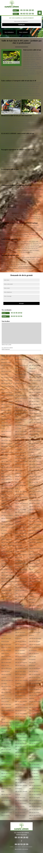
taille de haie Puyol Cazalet (20, 379)
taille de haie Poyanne (21, 398)
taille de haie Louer (20, 692)
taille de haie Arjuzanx (35, 791)
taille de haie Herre (20, 812)
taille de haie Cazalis (34, 518)
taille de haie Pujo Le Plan (20, 385)
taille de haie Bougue (34, 641)
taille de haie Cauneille (35, 524)
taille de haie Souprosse (7, 488)
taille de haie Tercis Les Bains (7, 472)
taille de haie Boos (34, 653)
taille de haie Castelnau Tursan (35, 544)
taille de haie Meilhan (20, 620)
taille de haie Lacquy (20, 764)
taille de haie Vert (5, 437)
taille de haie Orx (19, 494)
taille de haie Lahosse (21, 749)
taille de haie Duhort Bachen (34, 472)
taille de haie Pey (19, 455)
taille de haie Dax (33, 482)
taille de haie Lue (19, 677)
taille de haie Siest (6, 521)
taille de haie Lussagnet (21, 668)
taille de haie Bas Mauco (33, 736)
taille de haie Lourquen (21, 689)
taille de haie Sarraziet (7, 572)
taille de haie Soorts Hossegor (6, 511)
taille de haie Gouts (34, 386)
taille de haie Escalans (35, 464)
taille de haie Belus (34, 707)
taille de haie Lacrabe (20, 761)
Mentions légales (21, 849)
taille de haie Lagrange (21, 752)
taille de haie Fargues (34, 440)
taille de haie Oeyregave (18, 520)
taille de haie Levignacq (21, 707)
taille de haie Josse (20, 797)
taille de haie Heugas (20, 809)
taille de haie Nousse (20, 524)
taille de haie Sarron (6, 569)
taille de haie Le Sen (6, 539)
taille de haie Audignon (35, 767)
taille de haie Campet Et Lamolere (35, 595)
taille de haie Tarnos (6, 479)
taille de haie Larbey (20, 740)
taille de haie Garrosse (35, 413)
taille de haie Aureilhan (35, 761)
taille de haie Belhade (34, 713)
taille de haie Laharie (6, 380)
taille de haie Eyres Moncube (34, 445)
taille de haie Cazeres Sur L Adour (34, 514)
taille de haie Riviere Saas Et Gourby (6, 814)
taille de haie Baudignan (35, 719)
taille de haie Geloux (34, 401)
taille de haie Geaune (34, 404)
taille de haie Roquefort (7, 809)
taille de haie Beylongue (35, 680)
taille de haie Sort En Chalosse (6, 493)
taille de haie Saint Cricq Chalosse (6, 769)
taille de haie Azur (33, 755)
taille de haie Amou (34, 812)
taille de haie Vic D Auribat (6, 433)
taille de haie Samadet (7, 581)
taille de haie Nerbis (20, 527)
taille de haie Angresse (35, 806)
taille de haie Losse (20, 695)
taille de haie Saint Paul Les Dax (7, 622)
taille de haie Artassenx (35, 785)
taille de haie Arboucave (35, 803)
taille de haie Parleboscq (18, 472)
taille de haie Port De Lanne (20, 415)
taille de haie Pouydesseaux (19, 403)
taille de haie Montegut (21, 569)
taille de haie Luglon (20, 671)
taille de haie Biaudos (34, 668)
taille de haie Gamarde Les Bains (35, 424)
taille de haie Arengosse (35, 800)
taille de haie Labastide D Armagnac (21, 787)
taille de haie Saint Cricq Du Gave (6, 763)
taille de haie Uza (5, 440)
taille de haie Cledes (34, 503)
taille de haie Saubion (7, 566)
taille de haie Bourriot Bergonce (34, 634)
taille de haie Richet (20, 371)
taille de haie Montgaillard (18, 559)
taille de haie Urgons (6, 443)
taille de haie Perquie (20, 458)
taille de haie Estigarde (35, 455)
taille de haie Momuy (20, 587)
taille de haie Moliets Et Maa (21, 592)
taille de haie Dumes (34, 467)
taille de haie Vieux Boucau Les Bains (6, 409)
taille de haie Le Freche (35, 437)
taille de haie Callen (34, 605)
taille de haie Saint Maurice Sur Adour (6, 646)
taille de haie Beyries (34, 677)
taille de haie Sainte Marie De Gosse (6, 670)
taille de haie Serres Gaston (6, 535)
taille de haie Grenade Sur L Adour (35, 382)
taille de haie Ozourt (20, 482)
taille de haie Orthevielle (21, 497)
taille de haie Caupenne (35, 521)
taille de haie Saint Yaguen (6, 586)
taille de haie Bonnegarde (32, 658)
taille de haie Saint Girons (6, 367)
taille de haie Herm (20, 815)
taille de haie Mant (20, 650)
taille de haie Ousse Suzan (20, 487)
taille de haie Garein (34, 419)
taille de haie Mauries (20, 644)
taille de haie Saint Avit (7, 785)
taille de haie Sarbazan (7, 575)
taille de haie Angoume (35, 809)
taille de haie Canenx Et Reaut (35, 583)
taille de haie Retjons (20, 674)
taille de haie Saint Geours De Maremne (6, 727)
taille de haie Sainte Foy (7, 740)
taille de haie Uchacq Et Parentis (7, 448)
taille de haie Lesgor (20, 716)
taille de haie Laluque (20, 746)
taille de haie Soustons (7, 485)
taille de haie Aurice (34, 758)
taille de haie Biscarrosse (32, 664)
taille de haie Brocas (34, 617)
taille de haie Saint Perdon (6, 616)
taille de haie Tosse (6, 461)
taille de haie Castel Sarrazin (34, 535)
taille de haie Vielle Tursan (6, 427)
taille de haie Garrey (34, 416)
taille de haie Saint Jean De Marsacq (7, 712)
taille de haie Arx (33, 773)
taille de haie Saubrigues (4, 562)
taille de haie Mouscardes (18, 544)
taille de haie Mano (20, 653)
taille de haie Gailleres (35, 428)
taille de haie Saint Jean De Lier (7, 718)
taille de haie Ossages (21, 491)
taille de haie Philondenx (18, 442)
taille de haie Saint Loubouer (6, 676)
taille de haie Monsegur (21, 581)
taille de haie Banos (34, 743)
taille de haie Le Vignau (7, 404)
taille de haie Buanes (34, 614)
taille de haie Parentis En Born (20, 478)
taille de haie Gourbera (35, 392)
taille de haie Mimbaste (21, 608)
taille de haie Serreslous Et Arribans (7, 529)
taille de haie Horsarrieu (21, 800)
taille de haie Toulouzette (4, 457)
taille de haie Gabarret (35, 431)
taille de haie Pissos (20, 434)
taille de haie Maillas (20, 659)
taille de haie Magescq (21, 662)
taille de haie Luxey (20, 665)
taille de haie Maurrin (20, 641)
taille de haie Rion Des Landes (21, 361)
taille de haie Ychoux (6, 392)
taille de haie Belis (34, 710)
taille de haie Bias (33, 671)
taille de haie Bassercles (32, 730)
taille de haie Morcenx (21, 551)
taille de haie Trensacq (7, 452)
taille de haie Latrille (20, 734)
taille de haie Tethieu (6, 467)
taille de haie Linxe (20, 704)
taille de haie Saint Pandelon (6, 634)
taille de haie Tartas (6, 476)
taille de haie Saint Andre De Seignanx (6, 796)
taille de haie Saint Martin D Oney (6, 652)
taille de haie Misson (20, 596)
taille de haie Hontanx (21, 803)
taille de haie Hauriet (34, 365)
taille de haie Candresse (32, 589)
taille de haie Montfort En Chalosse (20, 565)
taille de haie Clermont (35, 500)
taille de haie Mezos (20, 611)
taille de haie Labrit (20, 770)
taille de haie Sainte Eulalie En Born (6, 745)
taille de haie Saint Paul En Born (7, 628)
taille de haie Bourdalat (35, 638)
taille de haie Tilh (5, 464)
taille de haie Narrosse (21, 533)
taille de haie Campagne (32, 601)
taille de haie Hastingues (32, 370)
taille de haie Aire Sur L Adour (35, 817)
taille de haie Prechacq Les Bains (21, 391)
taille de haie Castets (34, 530)
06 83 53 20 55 (27, 14)
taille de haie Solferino (7, 515)
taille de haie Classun (34, 506)
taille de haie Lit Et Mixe (21, 698)
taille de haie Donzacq (35, 476)
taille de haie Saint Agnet (6, 802)
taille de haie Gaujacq (34, 407)
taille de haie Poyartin (20, 395)
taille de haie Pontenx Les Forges (20, 427)
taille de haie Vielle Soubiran (6, 415)
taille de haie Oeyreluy (21, 515)
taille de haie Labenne (21, 779)
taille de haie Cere (34, 509)
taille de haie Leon (20, 719)
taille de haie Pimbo (20, 437)
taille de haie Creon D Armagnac (34, 487)
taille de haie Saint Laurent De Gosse (6, 688)
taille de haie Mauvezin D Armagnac (21, 637)
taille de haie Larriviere (21, 737)
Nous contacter (23, 32)
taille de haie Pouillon (20, 407)
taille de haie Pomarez (21, 431)
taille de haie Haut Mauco (34, 361)
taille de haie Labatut (20, 782)
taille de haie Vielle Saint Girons (6, 421)
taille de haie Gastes (34, 410)
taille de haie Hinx (20, 806)
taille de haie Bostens (34, 644)
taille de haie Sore (6, 497)
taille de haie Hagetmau (35, 374)
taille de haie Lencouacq (18, 724)
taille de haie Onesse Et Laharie (21, 505)
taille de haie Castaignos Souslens (34, 559)
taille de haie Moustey (21, 539)
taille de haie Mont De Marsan (21, 574)
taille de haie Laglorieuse (18, 757)
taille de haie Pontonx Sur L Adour (20, 421)
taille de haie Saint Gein (7, 737)
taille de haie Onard (20, 512)
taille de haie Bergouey (35, 689)
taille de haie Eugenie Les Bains (34, 451)
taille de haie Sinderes (7, 518)
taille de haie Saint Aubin (6, 790)
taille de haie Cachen (34, 611)
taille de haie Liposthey (21, 701)
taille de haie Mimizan (21, 605)
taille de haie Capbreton (35, 578)
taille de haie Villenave (7, 401)
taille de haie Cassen (34, 563)
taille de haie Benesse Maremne (35, 697)
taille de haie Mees (20, 623)
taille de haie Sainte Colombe (6, 775)
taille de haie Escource (35, 461)
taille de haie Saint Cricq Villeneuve (6, 757)
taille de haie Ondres (20, 509)
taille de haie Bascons (35, 740)
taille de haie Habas (34, 377)
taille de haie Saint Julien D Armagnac (6, 706)
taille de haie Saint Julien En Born (6, 700)
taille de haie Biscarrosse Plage (6, 361)
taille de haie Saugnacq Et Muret (7, 547)
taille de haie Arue (33, 776)
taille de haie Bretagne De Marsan (35, 622)
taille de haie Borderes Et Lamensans (35, 649)
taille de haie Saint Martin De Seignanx (6, 658)
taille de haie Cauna (34, 527)
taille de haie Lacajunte (21, 767)
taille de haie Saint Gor (7, 722)
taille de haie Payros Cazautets (20, 466)
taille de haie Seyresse (7, 524)
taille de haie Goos (34, 395)
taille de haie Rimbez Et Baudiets (21, 367)
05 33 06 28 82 (27, 10)
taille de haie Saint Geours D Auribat (6, 733)
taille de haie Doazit (34, 479)
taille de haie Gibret (34, 398)
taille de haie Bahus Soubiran (34, 751)
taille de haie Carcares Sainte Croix (35, 574)
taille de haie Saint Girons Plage (6, 373)
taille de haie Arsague (34, 788)
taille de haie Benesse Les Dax (35, 703)
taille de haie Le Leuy (20, 710)
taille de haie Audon (34, 764)
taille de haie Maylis (20, 632)
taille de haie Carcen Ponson (34, 568)
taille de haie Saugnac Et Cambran (7, 553)
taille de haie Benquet (34, 692)
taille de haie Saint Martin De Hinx (6, 664)
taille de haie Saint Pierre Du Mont (6, 610)
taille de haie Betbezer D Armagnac (35, 685)
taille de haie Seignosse (7, 542)
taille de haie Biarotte (34, 674)
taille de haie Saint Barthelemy (6, 781)
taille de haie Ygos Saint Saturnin (7, 388)
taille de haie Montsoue (21, 554)
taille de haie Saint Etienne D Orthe (6, 751)
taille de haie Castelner (35, 539)
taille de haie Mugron (20, 536)
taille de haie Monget (20, 584)
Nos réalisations (9, 32)
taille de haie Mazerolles (18, 628)
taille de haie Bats (33, 722)
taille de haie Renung (20, 374)
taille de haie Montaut (20, 578)
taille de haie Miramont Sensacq (21, 601)
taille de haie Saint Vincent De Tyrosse (6, 592)
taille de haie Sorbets (6, 506)
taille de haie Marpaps (21, 647)
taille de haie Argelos (34, 797)
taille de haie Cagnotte (35, 608)
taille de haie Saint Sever (6, 604)
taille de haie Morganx (21, 548)
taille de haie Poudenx (21, 410)
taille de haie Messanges (18, 616)
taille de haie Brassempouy (32, 628)
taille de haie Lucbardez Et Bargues (21, 682)
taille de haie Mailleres (21, 656)
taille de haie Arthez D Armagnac (35, 781)
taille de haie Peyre (20, 452)
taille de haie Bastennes (35, 725)
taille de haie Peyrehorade (18, 448)
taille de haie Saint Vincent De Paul (6, 598)
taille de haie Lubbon (20, 686)
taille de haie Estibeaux (35, 458)
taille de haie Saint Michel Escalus (6, 640)
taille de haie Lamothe (21, 743)
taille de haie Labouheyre (18, 775)
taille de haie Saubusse (7, 557)
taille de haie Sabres (6, 806)
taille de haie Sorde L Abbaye (6, 502)
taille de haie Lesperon (21, 713)
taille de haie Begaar (34, 716)
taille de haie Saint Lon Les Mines (7, 682)
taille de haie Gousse (34, 389)
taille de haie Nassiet (20, 530)
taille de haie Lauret (20, 728)
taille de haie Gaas (34, 434)
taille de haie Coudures (35, 491)
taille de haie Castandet (35, 554)
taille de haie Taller (6, 482)
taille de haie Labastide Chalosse (21, 793)
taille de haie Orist (20, 500)
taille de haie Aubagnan (35, 770)
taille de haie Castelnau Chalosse (35, 550)
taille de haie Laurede (20, 731)
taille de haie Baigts (34, 746)
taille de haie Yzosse (6, 383)
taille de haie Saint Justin (6, 694)
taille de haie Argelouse (35, 794)
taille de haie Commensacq (32, 496)
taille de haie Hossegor (7, 377)
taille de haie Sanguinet (7, 578)
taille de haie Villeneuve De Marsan (7, 397)
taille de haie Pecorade (21, 461)
